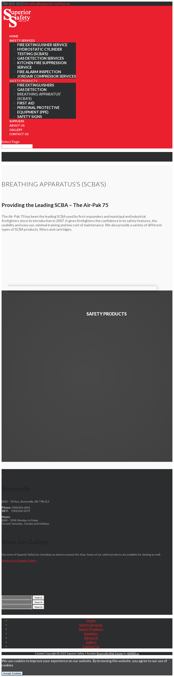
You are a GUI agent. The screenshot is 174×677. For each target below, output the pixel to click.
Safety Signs (29, 116)
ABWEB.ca (133, 653)
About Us (16, 125)
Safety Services (22, 40)
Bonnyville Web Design (110, 653)
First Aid (25, 103)
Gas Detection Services (40, 58)
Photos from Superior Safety (19, 560)
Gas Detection (32, 89)
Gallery (16, 129)
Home (13, 36)
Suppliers (16, 121)
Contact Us (18, 134)
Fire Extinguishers (35, 85)
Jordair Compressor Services (46, 76)
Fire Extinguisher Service (42, 44)
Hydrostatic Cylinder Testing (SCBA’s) (39, 51)
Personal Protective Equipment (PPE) (38, 109)
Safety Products (23, 81)
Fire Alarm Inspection (39, 71)
